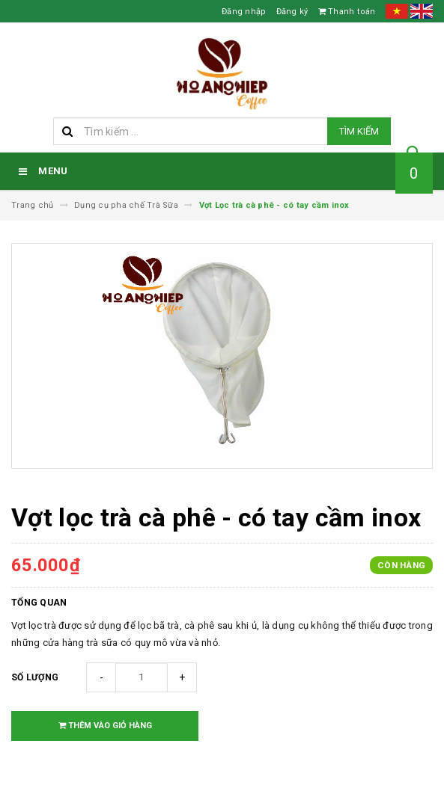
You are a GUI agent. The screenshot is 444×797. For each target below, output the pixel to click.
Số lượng (34, 677)
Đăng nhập (244, 11)
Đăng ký (292, 11)
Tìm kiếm (359, 131)
